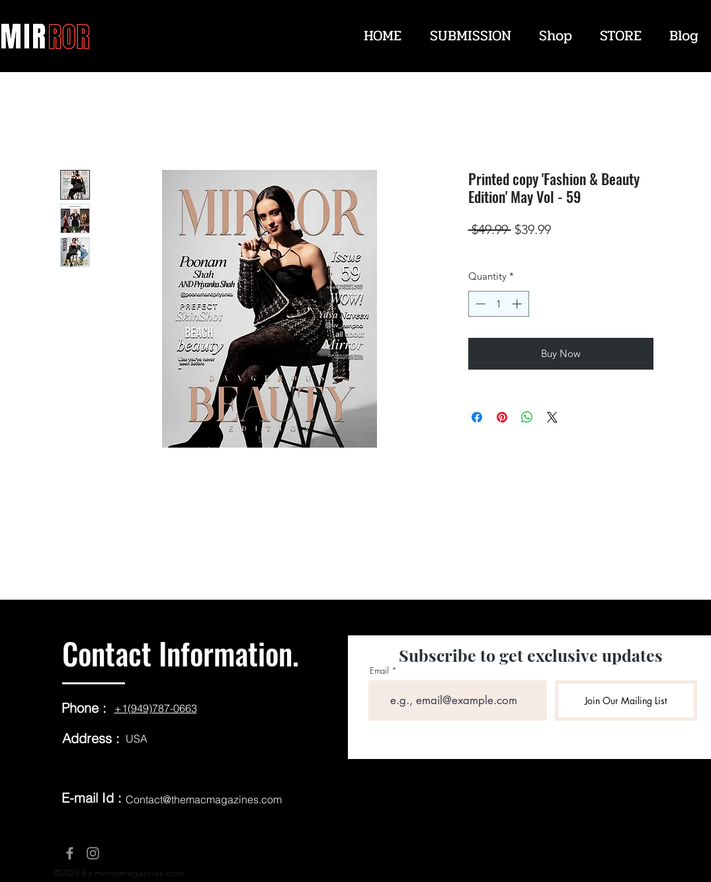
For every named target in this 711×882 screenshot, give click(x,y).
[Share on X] (552, 417)
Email (379, 670)
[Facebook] (70, 853)
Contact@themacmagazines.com (204, 799)
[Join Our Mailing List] (626, 700)
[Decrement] (479, 304)
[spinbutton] (498, 304)
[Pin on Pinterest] (502, 417)
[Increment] (518, 304)
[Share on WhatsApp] (527, 417)
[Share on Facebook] (477, 417)
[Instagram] (93, 853)
